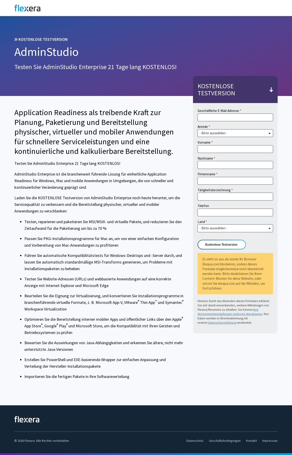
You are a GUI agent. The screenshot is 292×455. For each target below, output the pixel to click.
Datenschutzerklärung (222, 323)
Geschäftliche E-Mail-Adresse (218, 111)
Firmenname (206, 174)
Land (201, 222)
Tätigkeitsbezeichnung (214, 190)
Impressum (270, 441)
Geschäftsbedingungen (225, 441)
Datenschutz (194, 441)
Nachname (205, 158)
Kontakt (251, 441)
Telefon (203, 206)
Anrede (203, 126)
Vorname (204, 142)
